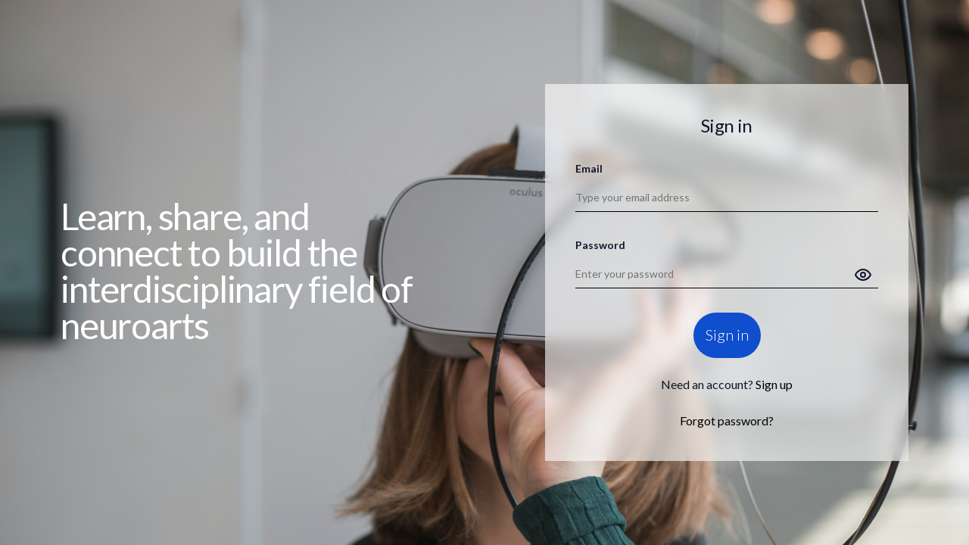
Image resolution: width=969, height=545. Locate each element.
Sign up (774, 384)
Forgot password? (727, 421)
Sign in (727, 335)
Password (600, 245)
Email (589, 169)
